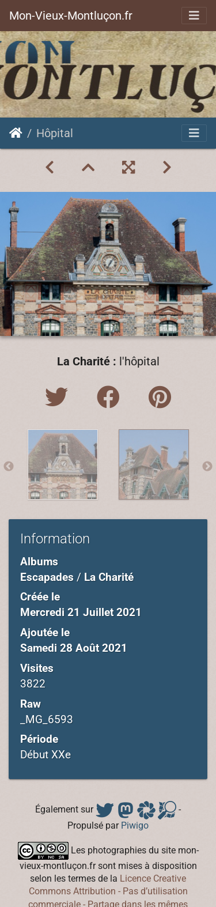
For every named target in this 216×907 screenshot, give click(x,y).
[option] (62, 464)
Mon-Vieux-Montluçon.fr (70, 15)
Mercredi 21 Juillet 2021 (81, 612)
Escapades (47, 577)
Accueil (15, 133)
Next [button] (207, 467)
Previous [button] (8, 467)
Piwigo (135, 825)
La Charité (109, 577)
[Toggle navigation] (194, 15)
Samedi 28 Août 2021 (73, 648)
